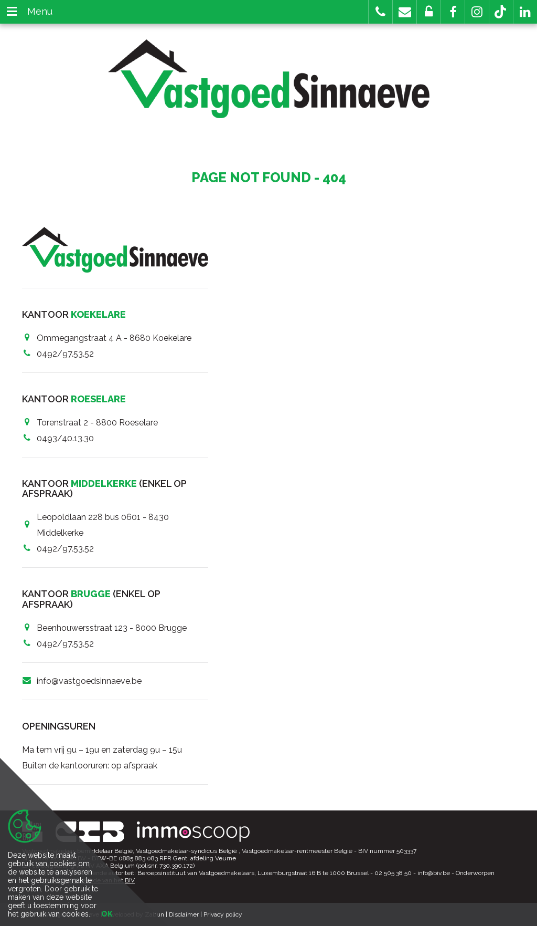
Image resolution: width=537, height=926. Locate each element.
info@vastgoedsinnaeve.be (89, 681)
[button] (453, 12)
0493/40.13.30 (65, 438)
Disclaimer (184, 914)
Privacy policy (222, 914)
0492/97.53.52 (65, 354)
